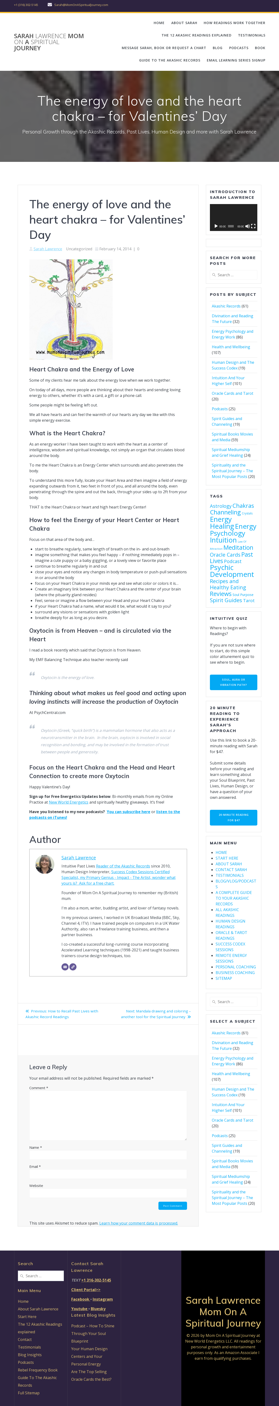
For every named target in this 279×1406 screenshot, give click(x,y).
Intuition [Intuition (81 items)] (223, 539)
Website (36, 1185)
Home (23, 1301)
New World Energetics (68, 802)
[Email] (65, 966)
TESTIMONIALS (251, 35)
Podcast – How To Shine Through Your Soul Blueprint (92, 1333)
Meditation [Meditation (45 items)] (238, 547)
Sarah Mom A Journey (49, 42)
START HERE (227, 860)
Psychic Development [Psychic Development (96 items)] (232, 571)
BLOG (218, 48)
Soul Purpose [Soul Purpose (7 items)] (243, 594)
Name (35, 1147)
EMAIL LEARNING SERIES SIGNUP (236, 60)
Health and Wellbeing (231, 346)
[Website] (72, 966)
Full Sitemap (29, 1393)
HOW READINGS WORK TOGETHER (234, 23)
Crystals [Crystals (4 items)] (247, 513)
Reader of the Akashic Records (123, 866)
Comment (38, 1087)
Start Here (27, 1316)
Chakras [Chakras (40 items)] (243, 505)
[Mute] (247, 226)
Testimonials (29, 1347)
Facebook (80, 1299)
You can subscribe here (128, 811)
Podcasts (220, 408)
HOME (159, 23)
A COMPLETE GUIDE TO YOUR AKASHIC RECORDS (234, 900)
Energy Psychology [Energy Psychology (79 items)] (233, 530)
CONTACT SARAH (231, 871)
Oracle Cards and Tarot (232, 393)
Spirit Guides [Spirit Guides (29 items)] (226, 600)
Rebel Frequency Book (38, 1370)
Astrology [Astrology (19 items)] (221, 506)
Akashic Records (226, 306)
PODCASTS (239, 48)
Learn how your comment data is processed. (138, 1223)
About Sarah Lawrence (38, 1309)
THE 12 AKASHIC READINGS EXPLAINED (197, 35)
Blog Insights (30, 1354)
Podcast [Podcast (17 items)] (233, 561)
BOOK (260, 48)
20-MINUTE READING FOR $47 (234, 819)
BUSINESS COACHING (235, 974)
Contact (25, 1339)
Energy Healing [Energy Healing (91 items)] (222, 522)
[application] (233, 217)
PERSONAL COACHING (236, 969)
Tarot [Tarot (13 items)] (249, 600)
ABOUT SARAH (184, 23)
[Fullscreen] (253, 226)
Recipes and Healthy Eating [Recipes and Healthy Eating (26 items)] (228, 584)
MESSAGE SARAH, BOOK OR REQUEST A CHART (164, 48)
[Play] (216, 226)
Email (35, 1166)
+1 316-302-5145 (96, 1280)
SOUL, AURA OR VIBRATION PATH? (234, 683)
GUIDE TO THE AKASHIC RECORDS (169, 60)
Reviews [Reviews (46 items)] (221, 594)
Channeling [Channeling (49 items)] (225, 512)
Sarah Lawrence (48, 248)
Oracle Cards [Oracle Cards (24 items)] (225, 554)
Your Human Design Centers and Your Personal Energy (89, 1356)
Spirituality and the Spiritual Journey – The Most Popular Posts (232, 470)
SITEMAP (224, 980)
